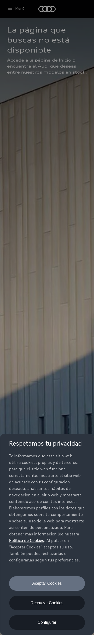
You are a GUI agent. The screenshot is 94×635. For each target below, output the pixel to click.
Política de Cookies (26, 540)
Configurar (47, 622)
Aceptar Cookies (47, 583)
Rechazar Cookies (47, 603)
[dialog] (47, 534)
